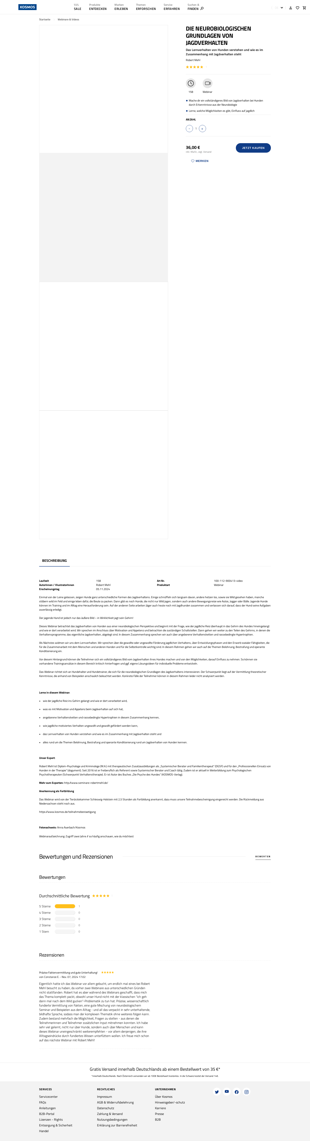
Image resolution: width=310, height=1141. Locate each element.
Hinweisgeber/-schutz (170, 1102)
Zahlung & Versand (110, 1113)
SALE (77, 8)
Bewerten (263, 856)
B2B (158, 1119)
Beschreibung (54, 560)
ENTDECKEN (98, 8)
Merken (200, 161)
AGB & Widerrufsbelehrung (115, 1102)
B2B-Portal (46, 1113)
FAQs (42, 1102)
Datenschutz (105, 1108)
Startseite (44, 19)
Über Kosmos (163, 1096)
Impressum (104, 1096)
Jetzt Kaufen (253, 147)
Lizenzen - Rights (51, 1119)
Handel (44, 1131)
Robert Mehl (193, 60)
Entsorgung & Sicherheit (55, 1125)
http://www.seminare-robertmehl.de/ (86, 783)
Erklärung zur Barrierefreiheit (117, 1125)
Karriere (160, 1108)
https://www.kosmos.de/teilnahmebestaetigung (67, 812)
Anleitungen (47, 1108)
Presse (159, 1113)
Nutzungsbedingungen (112, 1119)
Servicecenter (48, 1096)
